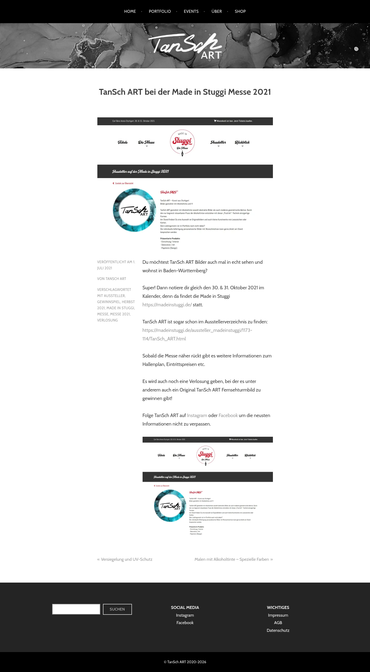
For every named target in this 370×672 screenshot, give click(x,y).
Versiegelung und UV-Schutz (126, 559)
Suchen (117, 609)
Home (130, 11)
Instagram (197, 415)
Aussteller (114, 296)
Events (191, 11)
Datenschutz (278, 630)
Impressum (278, 615)
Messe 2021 (120, 314)
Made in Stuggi (120, 308)
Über (216, 11)
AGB (278, 622)
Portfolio (160, 11)
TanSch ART (116, 279)
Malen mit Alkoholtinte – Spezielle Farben (231, 559)
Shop (240, 11)
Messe (103, 314)
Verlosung (107, 320)
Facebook (228, 415)
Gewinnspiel (108, 302)
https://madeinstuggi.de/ (167, 305)
